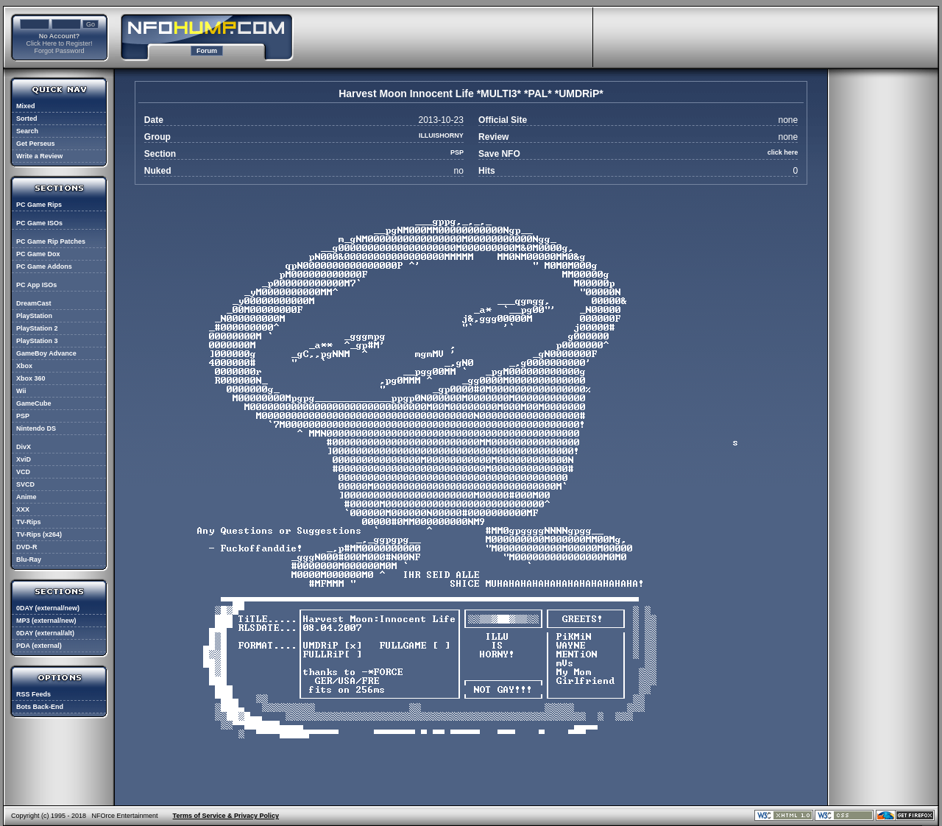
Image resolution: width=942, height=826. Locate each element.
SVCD (25, 484)
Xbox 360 (31, 378)
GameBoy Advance (46, 353)
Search (27, 131)
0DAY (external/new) (47, 608)
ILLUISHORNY (441, 135)
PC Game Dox (38, 254)
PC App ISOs (36, 285)
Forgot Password (59, 50)
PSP (22, 416)
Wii (21, 391)
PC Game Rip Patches (50, 241)
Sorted (27, 118)
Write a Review (39, 156)
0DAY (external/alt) (45, 633)
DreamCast (34, 303)
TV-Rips (28, 522)
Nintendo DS (36, 428)
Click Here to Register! (59, 43)
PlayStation (34, 316)
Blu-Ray (28, 559)
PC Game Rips (39, 204)
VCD (23, 472)
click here (783, 152)
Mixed (25, 106)
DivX (23, 447)
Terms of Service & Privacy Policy (226, 815)
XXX (22, 509)
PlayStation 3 (37, 341)
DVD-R (27, 547)
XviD (23, 459)
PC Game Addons (44, 266)
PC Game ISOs (39, 223)
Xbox (24, 366)
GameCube (34, 403)
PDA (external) (39, 645)
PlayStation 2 (37, 328)
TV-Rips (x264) (39, 534)
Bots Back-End (39, 706)
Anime (26, 497)
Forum (206, 50)
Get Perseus (35, 143)
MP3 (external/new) (46, 620)
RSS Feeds (33, 694)
